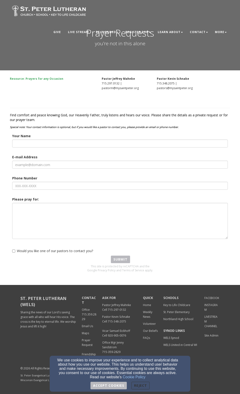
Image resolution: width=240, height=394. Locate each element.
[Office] (86, 309)
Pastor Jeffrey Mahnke (116, 305)
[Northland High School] (178, 319)
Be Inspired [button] (107, 32)
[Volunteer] (149, 323)
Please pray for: (25, 199)
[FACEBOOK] (211, 298)
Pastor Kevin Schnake (116, 317)
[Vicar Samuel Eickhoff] (116, 330)
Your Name (21, 136)
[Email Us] (87, 326)
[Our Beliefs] (150, 330)
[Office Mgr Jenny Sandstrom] (113, 344)
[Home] (147, 305)
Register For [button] (138, 32)
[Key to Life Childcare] (176, 305)
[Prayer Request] (87, 342)
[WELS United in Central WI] (180, 344)
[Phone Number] (120, 186)
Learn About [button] (170, 32)
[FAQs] (146, 337)
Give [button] (57, 32)
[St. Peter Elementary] (176, 312)
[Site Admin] (211, 335)
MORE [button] (221, 32)
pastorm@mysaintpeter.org (120, 88)
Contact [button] (199, 32)
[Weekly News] (147, 314)
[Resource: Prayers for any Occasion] (36, 78)
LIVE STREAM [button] (78, 32)
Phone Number (24, 178)
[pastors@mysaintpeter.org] (175, 88)
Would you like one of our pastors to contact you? (52, 251)
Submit (120, 259)
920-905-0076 (117, 335)
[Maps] (85, 333)
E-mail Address (25, 157)
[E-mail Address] (120, 165)
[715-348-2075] (117, 321)
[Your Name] (120, 144)
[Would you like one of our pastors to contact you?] (13, 251)
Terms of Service (133, 270)
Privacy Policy (107, 270)
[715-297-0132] (117, 309)
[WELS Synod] (171, 337)
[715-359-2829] (111, 351)
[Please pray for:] (120, 221)
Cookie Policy (134, 377)
